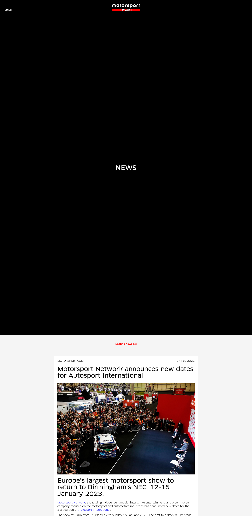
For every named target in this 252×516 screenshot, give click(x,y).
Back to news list (126, 343)
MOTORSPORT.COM (70, 361)
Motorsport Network (71, 503)
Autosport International (94, 510)
